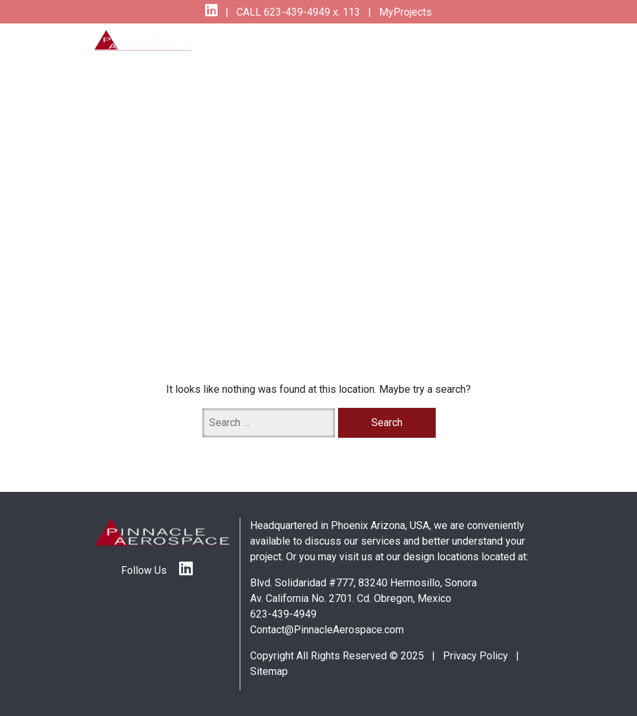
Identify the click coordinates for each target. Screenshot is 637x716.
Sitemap (269, 671)
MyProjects (404, 12)
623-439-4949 (283, 614)
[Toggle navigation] (516, 49)
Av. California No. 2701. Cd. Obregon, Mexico (350, 598)
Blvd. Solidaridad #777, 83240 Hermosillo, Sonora (363, 583)
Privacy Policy (475, 656)
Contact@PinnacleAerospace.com (327, 629)
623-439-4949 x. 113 (310, 12)
